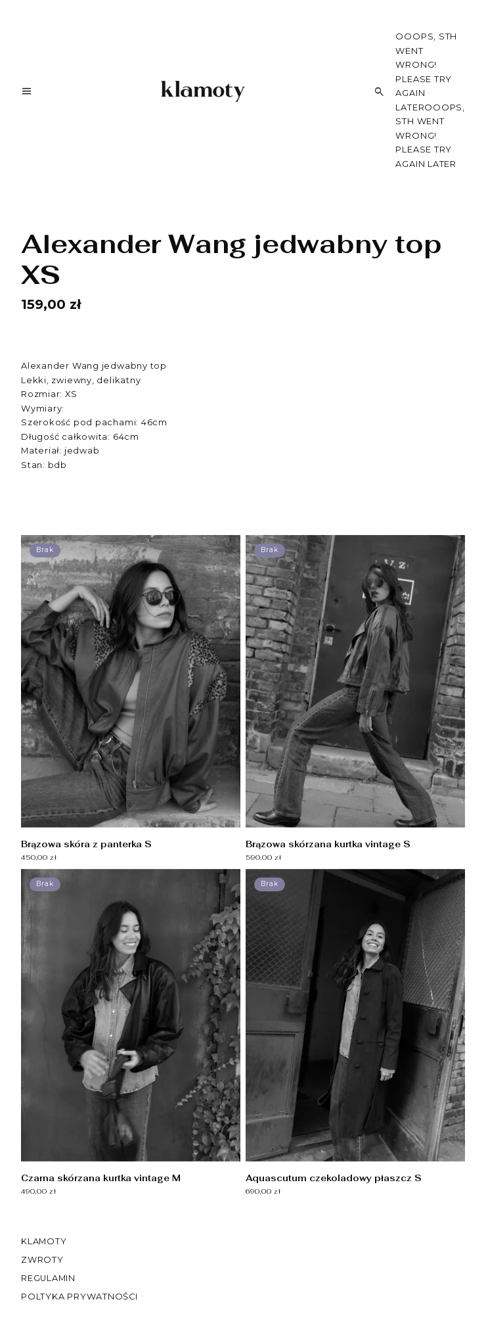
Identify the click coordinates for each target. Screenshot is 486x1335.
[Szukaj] (379, 92)
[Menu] (26, 93)
